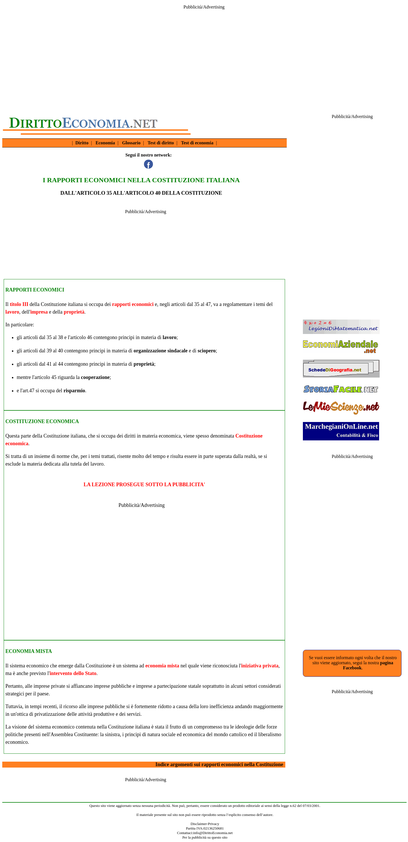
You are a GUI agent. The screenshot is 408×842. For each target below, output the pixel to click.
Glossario (131, 142)
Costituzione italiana (62, 304)
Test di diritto (161, 142)
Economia (105, 142)
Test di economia (197, 142)
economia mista (162, 666)
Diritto (81, 142)
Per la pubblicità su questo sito (204, 837)
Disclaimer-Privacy (205, 824)
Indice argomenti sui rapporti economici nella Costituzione (219, 764)
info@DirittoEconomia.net (213, 833)
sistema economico (29, 666)
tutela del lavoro (86, 464)
